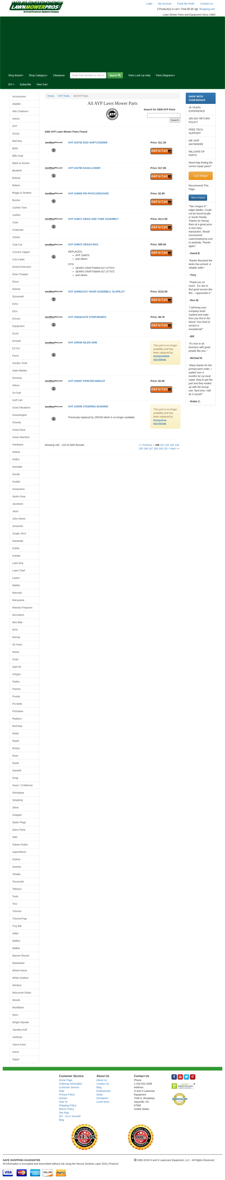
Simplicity (17, 800)
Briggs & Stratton (21, 192)
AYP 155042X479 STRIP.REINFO (87, 317)
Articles (63, 1098)
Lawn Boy (17, 563)
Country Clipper (21, 252)
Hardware (17, 444)
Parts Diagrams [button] (165, 75)
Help (61, 1090)
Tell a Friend (198, 197)
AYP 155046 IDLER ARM (82, 342)
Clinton (16, 237)
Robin (15, 733)
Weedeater (18, 963)
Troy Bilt (17, 926)
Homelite (17, 466)
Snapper (17, 814)
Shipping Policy (67, 1105)
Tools (15, 896)
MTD (15, 629)
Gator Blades (19, 370)
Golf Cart (17, 400)
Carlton (16, 215)
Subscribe (25, 84)
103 (172, 444)
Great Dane (18, 429)
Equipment (18, 326)
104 (177, 444)
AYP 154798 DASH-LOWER (84, 168)
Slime (15, 807)
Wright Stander (20, 1022)
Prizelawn (17, 711)
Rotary (16, 748)
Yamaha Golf (19, 1029)
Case (15, 222)
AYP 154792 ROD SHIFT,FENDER (87, 142)
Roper (15, 740)
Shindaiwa (18, 792)
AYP (14, 126)
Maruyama (18, 600)
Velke (15, 933)
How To (63, 1101)
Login (149, 3)
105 (141, 448)
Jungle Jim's (19, 533)
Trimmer (17, 911)
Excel (15, 333)
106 (146, 448)
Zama (15, 1051)
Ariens (16, 118)
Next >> (175, 448)
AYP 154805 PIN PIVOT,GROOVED (88, 193)
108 (156, 448)
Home (50, 95)
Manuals (17, 592)
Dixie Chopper (20, 274)
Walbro (16, 940)
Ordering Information (70, 1083)
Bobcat (16, 177)
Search (115, 75)
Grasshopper (19, 415)
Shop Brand (16, 75)
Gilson (16, 385)
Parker (16, 681)
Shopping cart (207, 9)
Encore (16, 318)
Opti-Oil (16, 666)
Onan (15, 659)
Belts (15, 148)
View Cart (42, 84)
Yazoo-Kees (19, 1044)
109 (160, 448)
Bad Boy (17, 140)
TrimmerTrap (19, 918)
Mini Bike (17, 622)
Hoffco (16, 459)
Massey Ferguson (22, 607)
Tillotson (17, 889)
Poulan (16, 696)
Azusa (15, 133)
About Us (101, 1080)
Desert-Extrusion (21, 266)
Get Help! (200, 176)
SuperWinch (19, 851)
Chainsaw (17, 229)
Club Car (17, 244)
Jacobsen (17, 503)
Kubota (16, 555)
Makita (16, 585)
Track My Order (186, 3)
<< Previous (145, 444)
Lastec (16, 577)
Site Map (64, 1112)
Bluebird (17, 170)
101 (162, 444)
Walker (16, 948)
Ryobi (15, 763)
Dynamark (18, 296)
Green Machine (21, 437)
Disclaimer (102, 1098)
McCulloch (18, 614)
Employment (103, 1090)
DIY (11, 84)
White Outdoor (20, 977)
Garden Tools (19, 363)
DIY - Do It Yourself (69, 1116)
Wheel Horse (19, 970)
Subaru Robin (20, 844)
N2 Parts (17, 644)
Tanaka (16, 874)
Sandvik (16, 770)
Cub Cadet (18, 259)
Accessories (19, 96)
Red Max (17, 726)
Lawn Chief (18, 570)
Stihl (14, 837)
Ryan (15, 755)
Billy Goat (17, 155)
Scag (15, 777)
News (99, 1094)
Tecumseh (18, 881)
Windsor (17, 985)
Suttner (16, 859)
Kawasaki (17, 540)
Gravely (16, 422)
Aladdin (16, 103)
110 (165, 448)
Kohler (16, 548)
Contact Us (206, 3)
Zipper (16, 1059)
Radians (17, 718)
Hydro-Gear (19, 496)
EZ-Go (16, 348)
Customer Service (69, 1087)
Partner (16, 689)
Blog (61, 1119)
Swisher (16, 866)
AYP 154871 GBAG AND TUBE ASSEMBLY (93, 219)
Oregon (16, 674)
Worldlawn (18, 1007)
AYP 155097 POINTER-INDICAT (86, 381)
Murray (16, 637)
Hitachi (16, 452)
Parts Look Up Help (139, 75)
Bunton (16, 200)
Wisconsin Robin (21, 992)
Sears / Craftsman (22, 785)
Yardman (17, 1037)
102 (167, 444)
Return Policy (66, 1109)
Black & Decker (21, 163)
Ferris (15, 355)
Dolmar (16, 289)
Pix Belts (17, 703)
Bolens (16, 185)
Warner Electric (20, 955)
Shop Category (38, 75)
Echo (15, 303)
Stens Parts (18, 829)
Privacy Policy (67, 1094)
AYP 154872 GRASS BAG (83, 244)
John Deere (18, 518)
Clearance (59, 75)
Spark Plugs (19, 822)
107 (150, 448)
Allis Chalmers (20, 111)
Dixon (15, 281)
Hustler (16, 481)
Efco (14, 311)
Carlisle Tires (19, 207)
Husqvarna (18, 489)
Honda (16, 474)
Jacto (15, 511)
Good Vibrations (21, 407)
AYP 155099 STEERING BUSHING (88, 406)
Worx (15, 1014)
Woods (16, 1000)
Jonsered (17, 526)
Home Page (65, 1080)
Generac (17, 377)
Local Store (102, 1101)
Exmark (16, 340)
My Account (164, 3)
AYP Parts (63, 95)
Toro (14, 903)
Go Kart (16, 392)
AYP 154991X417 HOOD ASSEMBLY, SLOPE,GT (96, 291)
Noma (15, 652)
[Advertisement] (112, 43)
